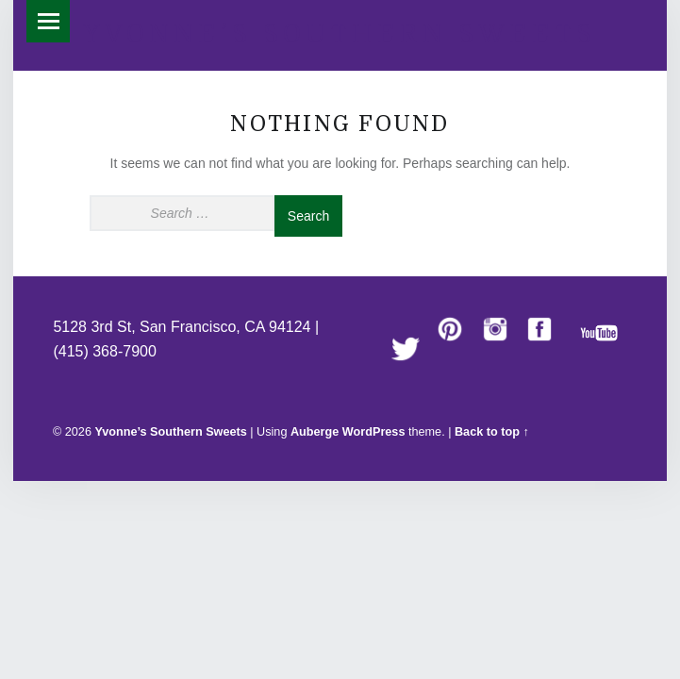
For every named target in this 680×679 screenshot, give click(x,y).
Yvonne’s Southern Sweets (339, 34)
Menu (47, 21)
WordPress (374, 432)
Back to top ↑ (492, 432)
